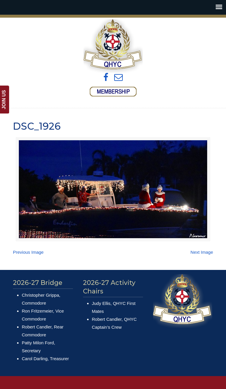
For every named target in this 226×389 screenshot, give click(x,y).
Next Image (201, 252)
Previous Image (28, 252)
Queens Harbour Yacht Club (113, 46)
